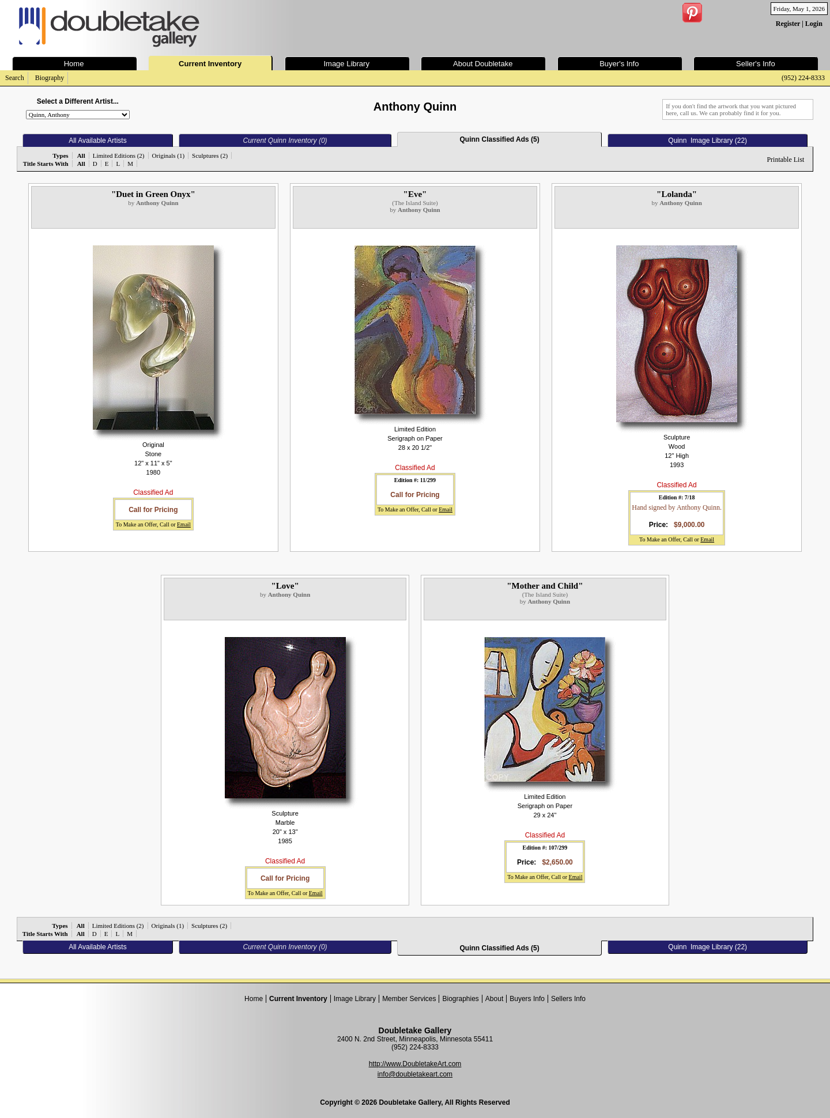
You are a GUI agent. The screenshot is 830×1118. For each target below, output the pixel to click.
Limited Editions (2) (119, 155)
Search (14, 78)
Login (814, 24)
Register (788, 24)
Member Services (409, 999)
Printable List (785, 160)
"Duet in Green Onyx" (153, 194)
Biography (50, 78)
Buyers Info (527, 999)
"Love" (285, 585)
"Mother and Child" (545, 585)
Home (253, 999)
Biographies (460, 999)
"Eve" (415, 194)
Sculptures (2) (210, 155)
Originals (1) (168, 155)
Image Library (355, 999)
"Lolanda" (677, 194)
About (494, 999)
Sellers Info (568, 999)
